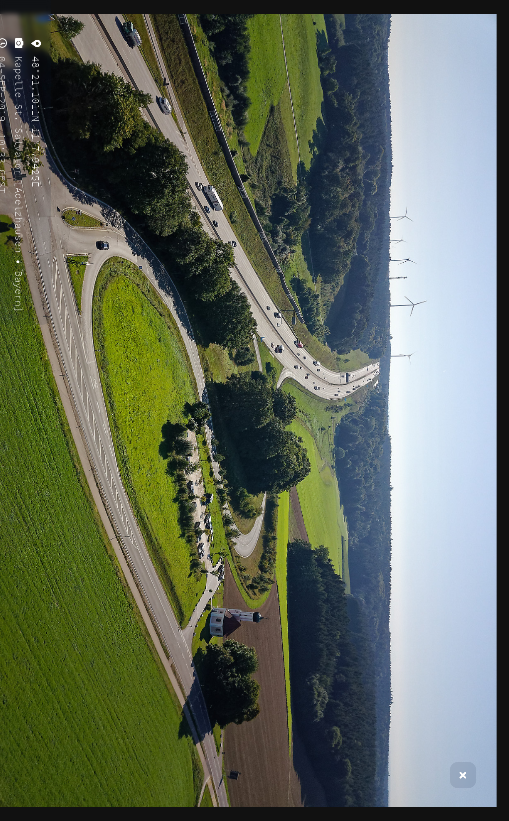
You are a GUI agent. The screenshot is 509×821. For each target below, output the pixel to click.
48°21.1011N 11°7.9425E (36, 118)
